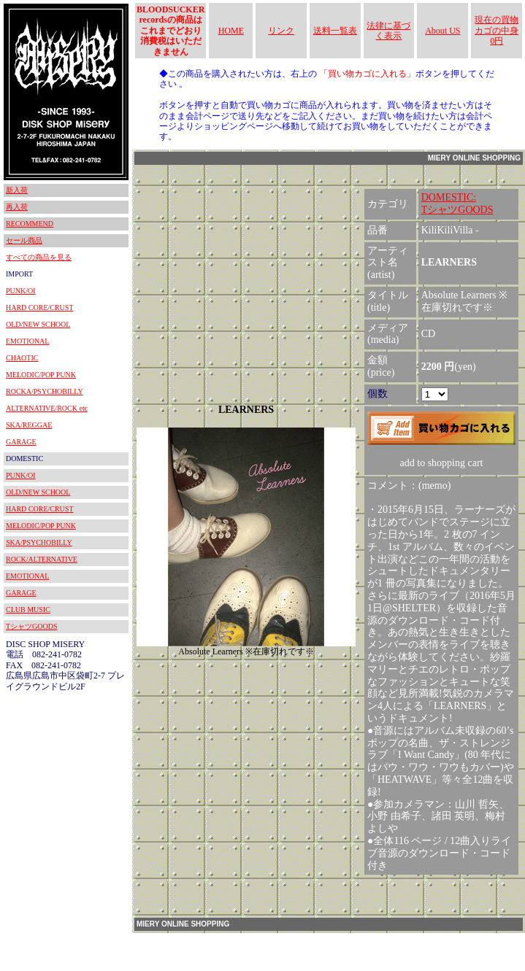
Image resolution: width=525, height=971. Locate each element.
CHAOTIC (22, 358)
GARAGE (21, 442)
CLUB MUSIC (28, 610)
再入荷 (17, 207)
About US (442, 31)
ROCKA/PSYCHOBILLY (44, 391)
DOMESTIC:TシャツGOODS (457, 203)
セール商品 (24, 240)
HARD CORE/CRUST (40, 307)
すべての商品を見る (39, 257)
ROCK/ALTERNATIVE (41, 559)
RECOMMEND (29, 224)
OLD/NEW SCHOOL (38, 324)
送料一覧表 (335, 31)
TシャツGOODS (32, 626)
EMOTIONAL (27, 341)
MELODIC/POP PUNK (41, 375)
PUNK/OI (21, 291)
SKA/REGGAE (29, 425)
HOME (231, 31)
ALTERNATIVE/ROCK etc (47, 408)
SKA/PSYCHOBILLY (39, 542)
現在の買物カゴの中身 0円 (496, 30)
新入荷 (17, 190)
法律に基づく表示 (388, 30)
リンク (281, 31)
